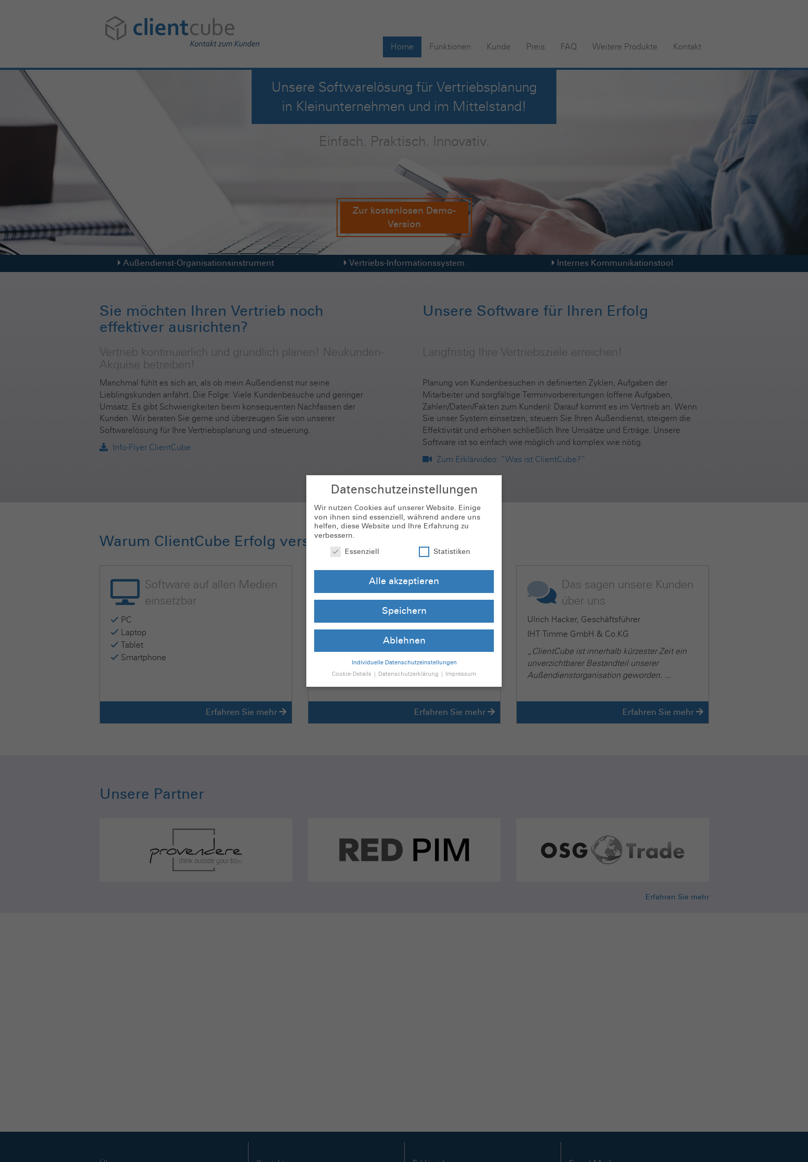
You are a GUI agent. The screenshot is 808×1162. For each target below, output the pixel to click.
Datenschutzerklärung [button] (409, 663)
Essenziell (354, 541)
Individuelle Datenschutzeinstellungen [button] (404, 651)
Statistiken (444, 541)
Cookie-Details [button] (352, 663)
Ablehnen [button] (404, 629)
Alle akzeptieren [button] (404, 570)
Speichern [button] (404, 600)
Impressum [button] (460, 663)
